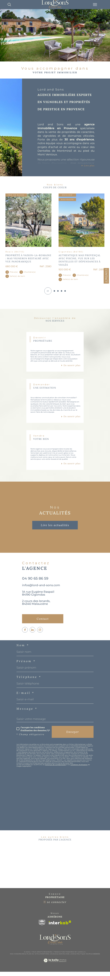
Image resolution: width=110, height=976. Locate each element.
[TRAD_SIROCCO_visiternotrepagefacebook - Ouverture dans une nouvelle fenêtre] (25, 633)
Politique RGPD (83, 958)
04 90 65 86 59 (35, 581)
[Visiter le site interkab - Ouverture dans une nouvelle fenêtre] (60, 927)
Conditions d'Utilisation (79, 768)
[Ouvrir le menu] (95, 4)
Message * (26, 712)
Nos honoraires (17, 958)
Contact (106, 276)
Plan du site (33, 958)
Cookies (96, 958)
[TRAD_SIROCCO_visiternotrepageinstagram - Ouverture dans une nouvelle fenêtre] (40, 633)
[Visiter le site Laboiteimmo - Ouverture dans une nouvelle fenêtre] (55, 967)
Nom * (22, 648)
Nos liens (70, 958)
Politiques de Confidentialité (55, 768)
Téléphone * (28, 680)
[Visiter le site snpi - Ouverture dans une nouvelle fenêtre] (42, 926)
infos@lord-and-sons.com (41, 588)
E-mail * (25, 696)
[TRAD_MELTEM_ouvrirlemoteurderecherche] (9, 4)
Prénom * (26, 664)
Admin (62, 958)
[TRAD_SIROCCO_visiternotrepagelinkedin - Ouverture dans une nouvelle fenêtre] (32, 633)
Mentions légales (48, 958)
